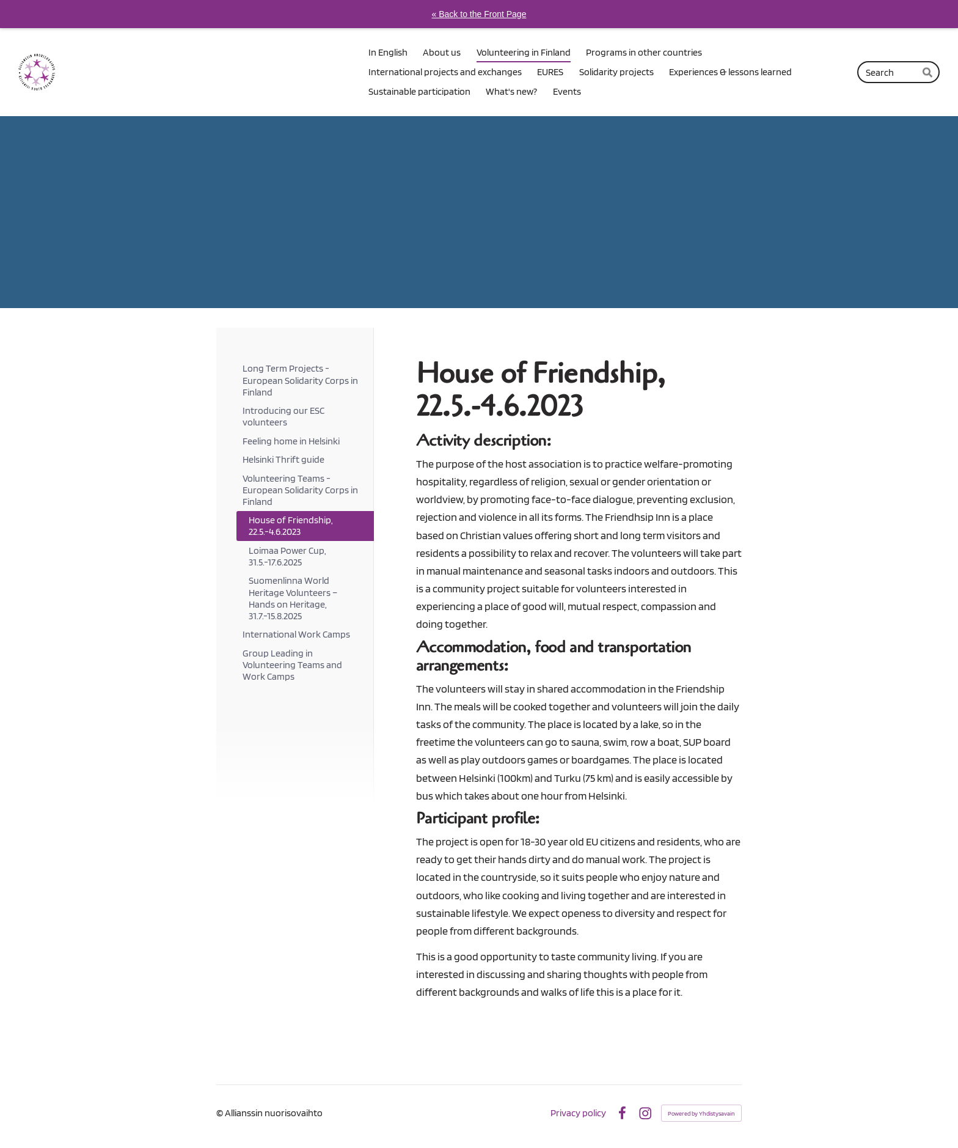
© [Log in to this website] (220, 1113)
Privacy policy (578, 1113)
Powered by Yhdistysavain (701, 1113)
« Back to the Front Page (479, 14)
